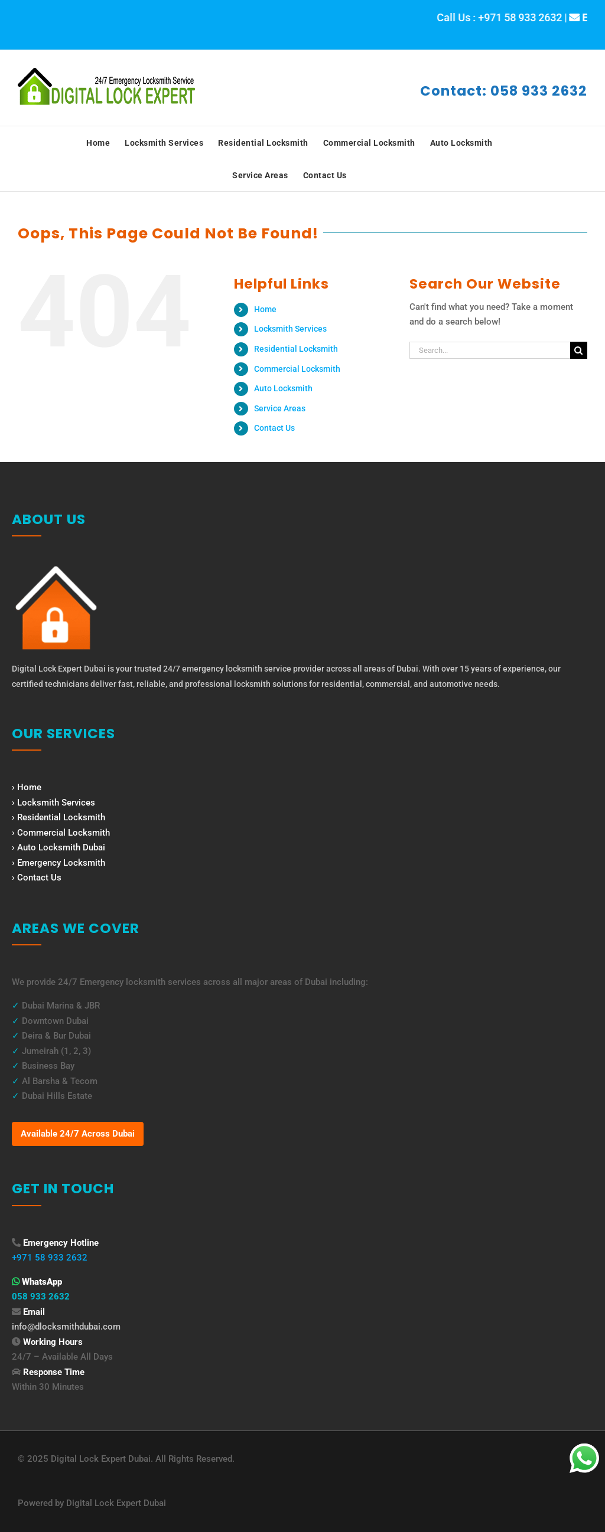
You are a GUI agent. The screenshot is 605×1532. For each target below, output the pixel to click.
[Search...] (489, 350)
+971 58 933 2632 (49, 1257)
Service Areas (279, 408)
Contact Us (274, 428)
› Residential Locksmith (58, 817)
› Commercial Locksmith (61, 832)
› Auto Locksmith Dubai (58, 847)
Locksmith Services (290, 328)
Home (265, 309)
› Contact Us (36, 877)
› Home (26, 787)
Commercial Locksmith (297, 369)
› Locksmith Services (53, 802)
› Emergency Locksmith (58, 862)
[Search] (578, 350)
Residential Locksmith (296, 348)
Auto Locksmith (283, 388)
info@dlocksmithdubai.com (66, 1326)
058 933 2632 (41, 1296)
